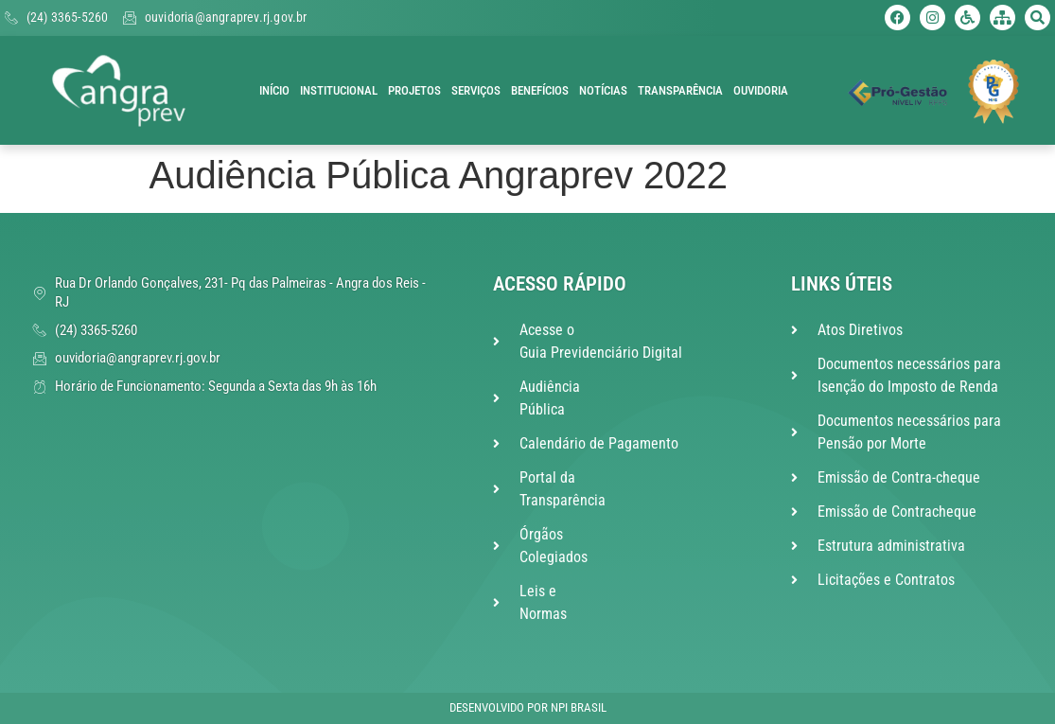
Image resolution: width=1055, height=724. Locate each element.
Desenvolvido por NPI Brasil (528, 707)
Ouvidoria (760, 90)
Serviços (476, 90)
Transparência (680, 90)
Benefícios (540, 90)
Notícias (603, 90)
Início (274, 90)
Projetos (414, 90)
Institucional (339, 90)
